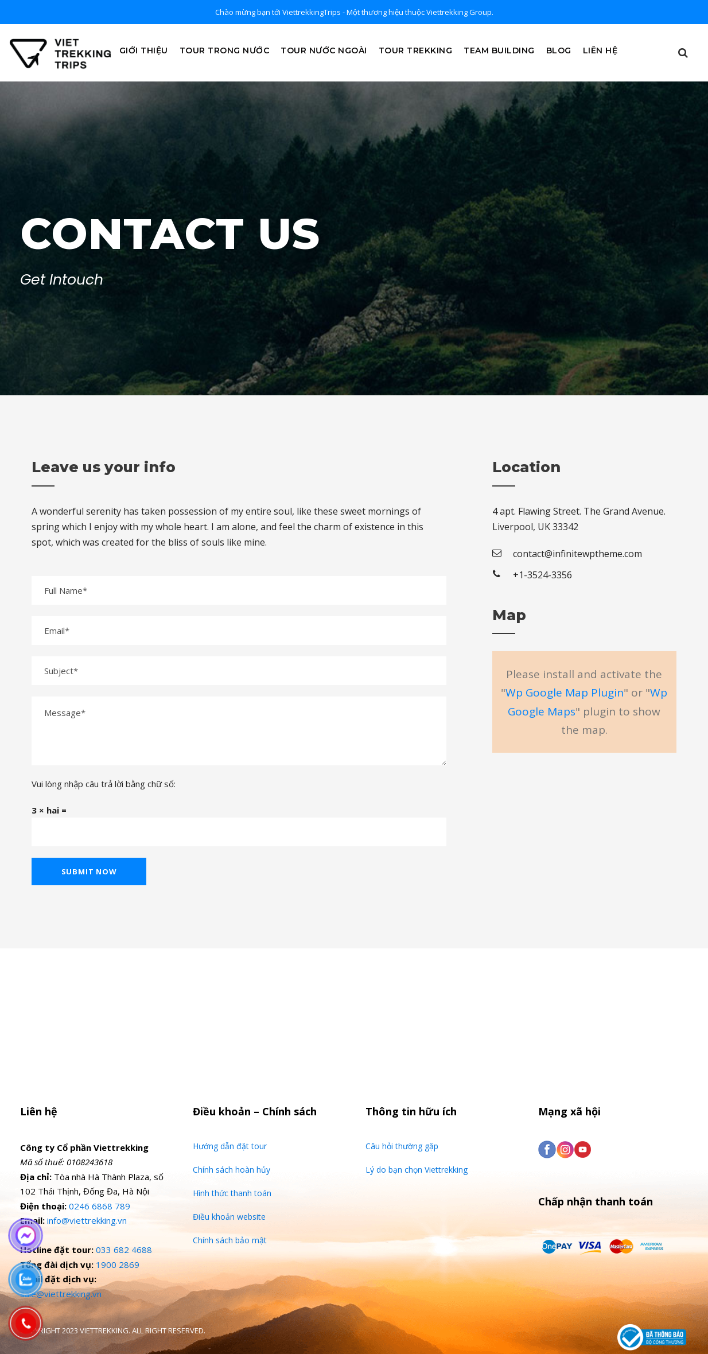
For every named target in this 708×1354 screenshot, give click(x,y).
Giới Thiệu (143, 50)
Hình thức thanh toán (232, 1193)
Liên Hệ (600, 50)
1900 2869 (117, 1264)
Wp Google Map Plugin (564, 692)
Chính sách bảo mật (230, 1240)
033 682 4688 (124, 1249)
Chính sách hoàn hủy (231, 1169)
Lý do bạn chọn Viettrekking (416, 1169)
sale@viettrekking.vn (61, 1293)
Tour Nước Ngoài (324, 50)
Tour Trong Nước (225, 50)
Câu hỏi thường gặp (401, 1146)
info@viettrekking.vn (87, 1220)
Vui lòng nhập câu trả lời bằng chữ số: (104, 783)
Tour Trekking (416, 50)
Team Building (499, 50)
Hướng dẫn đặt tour (230, 1146)
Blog (558, 50)
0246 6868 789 (99, 1206)
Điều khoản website (229, 1216)
